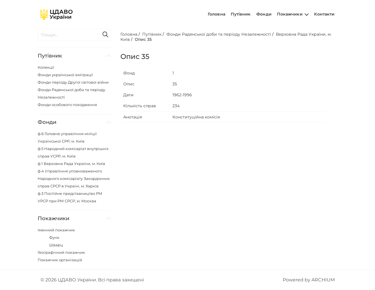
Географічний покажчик (61, 252)
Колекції (46, 67)
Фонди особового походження (67, 104)
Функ (54, 237)
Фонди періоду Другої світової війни (73, 82)
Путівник (241, 14)
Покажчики (292, 14)
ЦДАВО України (77, 280)
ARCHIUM (323, 280)
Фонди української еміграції (65, 74)
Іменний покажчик (56, 230)
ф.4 (74, 178)
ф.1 (71, 163)
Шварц (56, 245)
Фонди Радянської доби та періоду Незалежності (218, 34)
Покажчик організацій (60, 260)
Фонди (264, 14)
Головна (216, 14)
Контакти (324, 14)
